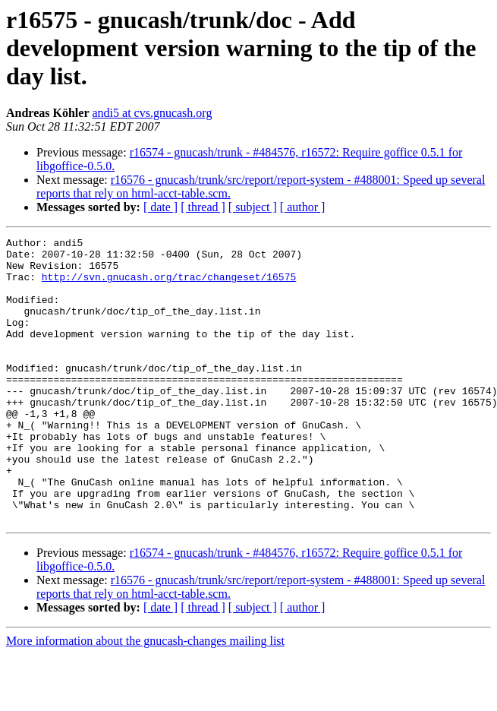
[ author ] (303, 207)
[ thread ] (203, 207)
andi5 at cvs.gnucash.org (152, 112)
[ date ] (160, 207)
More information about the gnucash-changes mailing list (145, 697)
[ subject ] (252, 207)
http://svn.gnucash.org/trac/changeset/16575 (169, 285)
